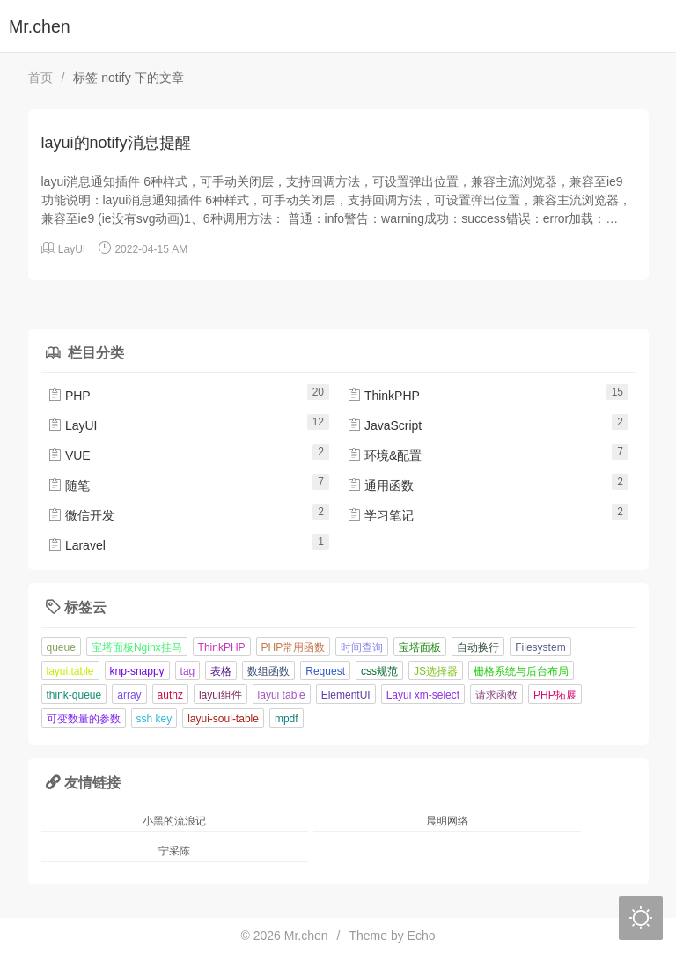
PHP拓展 (555, 695)
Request (325, 671)
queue (61, 647)
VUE (69, 455)
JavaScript (384, 425)
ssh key (154, 719)
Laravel (77, 545)
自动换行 (478, 647)
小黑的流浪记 (174, 821)
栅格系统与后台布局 (521, 671)
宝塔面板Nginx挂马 (137, 647)
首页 (40, 77)
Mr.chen (39, 26)
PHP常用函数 (293, 647)
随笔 (69, 485)
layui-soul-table (223, 719)
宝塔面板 (420, 647)
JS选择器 (436, 671)
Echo (422, 935)
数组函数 (268, 671)
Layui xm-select (422, 695)
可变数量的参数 (84, 719)
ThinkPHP (383, 395)
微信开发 (81, 515)
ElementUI (346, 695)
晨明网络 (447, 821)
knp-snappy (137, 671)
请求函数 (496, 695)
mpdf (286, 719)
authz (170, 695)
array (129, 695)
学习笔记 (380, 515)
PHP (69, 395)
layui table (281, 695)
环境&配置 (384, 455)
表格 (220, 671)
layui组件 (220, 695)
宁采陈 (174, 851)
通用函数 (380, 485)
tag (187, 671)
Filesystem (540, 647)
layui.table (70, 671)
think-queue (74, 695)
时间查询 (362, 647)
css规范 (379, 671)
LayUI (71, 249)
